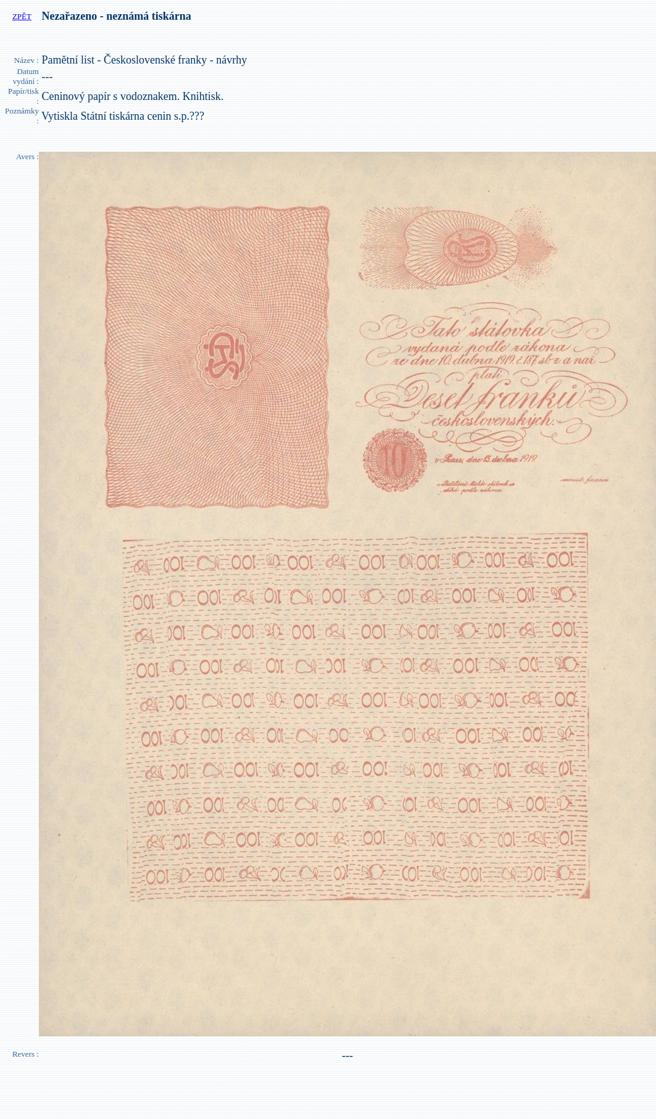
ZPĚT (21, 16)
